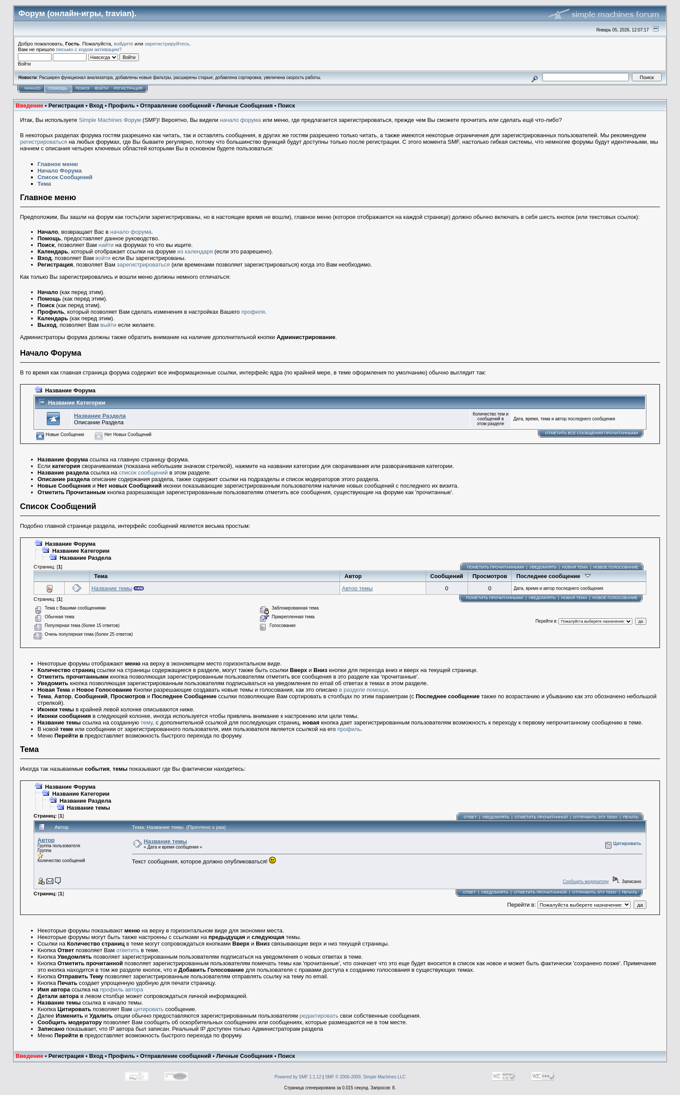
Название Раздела (99, 415)
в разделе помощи (363, 689)
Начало (32, 88)
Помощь (58, 88)
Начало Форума (60, 170)
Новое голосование (615, 567)
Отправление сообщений (175, 105)
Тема (44, 183)
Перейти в (545, 621)
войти (102, 258)
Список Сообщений (65, 177)
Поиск (83, 88)
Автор (352, 576)
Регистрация (128, 88)
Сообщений (446, 576)
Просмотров (489, 576)
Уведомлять (542, 567)
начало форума (240, 120)
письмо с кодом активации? (88, 49)
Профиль (121, 105)
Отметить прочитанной (541, 817)
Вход (96, 105)
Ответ (470, 817)
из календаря (195, 251)
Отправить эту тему (595, 817)
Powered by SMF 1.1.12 (297, 1076)
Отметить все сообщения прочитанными (591, 433)
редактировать (319, 1015)
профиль (349, 729)
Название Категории (76, 402)
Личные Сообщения (244, 105)
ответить (127, 950)
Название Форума (70, 390)
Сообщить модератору (586, 881)
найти (106, 245)
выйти (109, 325)
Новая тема (575, 567)
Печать (630, 817)
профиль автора (121, 989)
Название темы (111, 588)
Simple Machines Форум (110, 120)
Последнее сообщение (553, 576)
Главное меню (58, 164)
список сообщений (143, 472)
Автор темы (357, 588)
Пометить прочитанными (495, 567)
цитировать (149, 1009)
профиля (253, 311)
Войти (101, 88)
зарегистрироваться (143, 264)
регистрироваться (43, 142)
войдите (123, 43)
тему (147, 722)
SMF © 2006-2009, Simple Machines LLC (365, 1076)
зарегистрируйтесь (167, 43)
